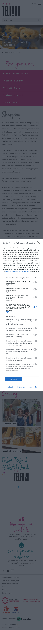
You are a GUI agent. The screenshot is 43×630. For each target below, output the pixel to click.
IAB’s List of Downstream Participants (17, 271)
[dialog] (21, 315)
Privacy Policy (33, 387)
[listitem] (21, 278)
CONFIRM (13, 379)
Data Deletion (10, 387)
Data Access (21, 387)
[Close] (39, 243)
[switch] (35, 282)
